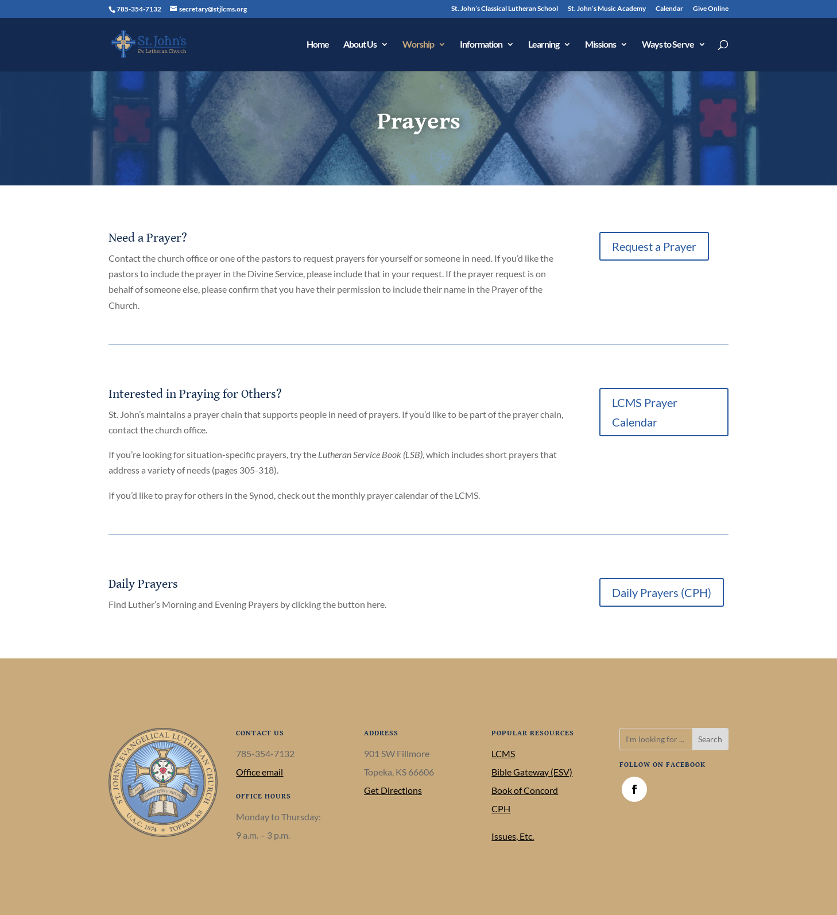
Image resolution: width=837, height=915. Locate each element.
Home (318, 44)
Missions (600, 44)
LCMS (503, 753)
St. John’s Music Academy (607, 9)
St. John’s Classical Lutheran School (504, 9)
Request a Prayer (654, 246)
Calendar (669, 9)
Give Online (710, 9)
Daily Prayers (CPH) (661, 592)
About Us (360, 44)
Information (481, 44)
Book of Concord (524, 790)
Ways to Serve (668, 44)
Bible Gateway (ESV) (531, 771)
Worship (418, 44)
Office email (259, 771)
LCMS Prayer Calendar (644, 412)
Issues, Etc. (512, 836)
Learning (543, 44)
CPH (500, 808)
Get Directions (393, 790)
